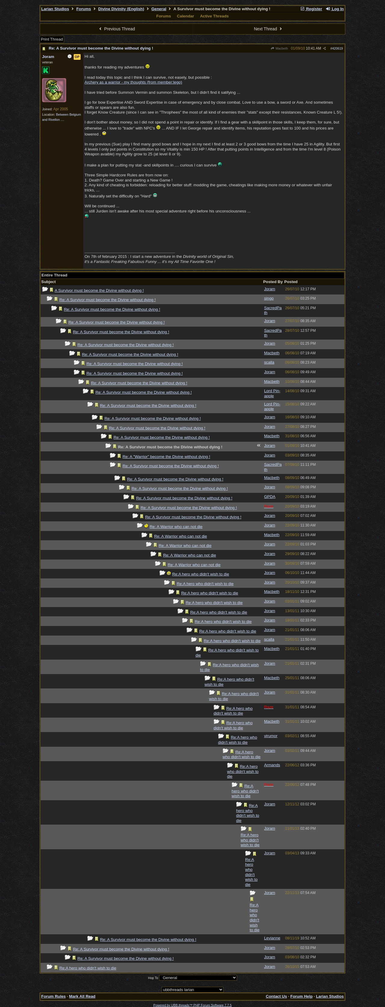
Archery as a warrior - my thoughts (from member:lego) (133, 82)
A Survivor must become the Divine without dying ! (99, 290)
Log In (335, 9)
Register (311, 9)
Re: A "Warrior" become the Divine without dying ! (166, 456)
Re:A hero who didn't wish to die (200, 574)
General (158, 9)
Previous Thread (116, 28)
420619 (337, 48)
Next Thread (268, 28)
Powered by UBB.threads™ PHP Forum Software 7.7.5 (192, 1005)
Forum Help (301, 996)
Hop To (153, 978)
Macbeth (279, 48)
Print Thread (52, 39)
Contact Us (276, 996)
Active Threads (214, 16)
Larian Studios (55, 9)
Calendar (185, 16)
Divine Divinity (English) (121, 9)
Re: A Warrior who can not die (175, 526)
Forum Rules (53, 996)
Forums (83, 9)
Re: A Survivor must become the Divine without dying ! (101, 48)
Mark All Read (82, 996)
